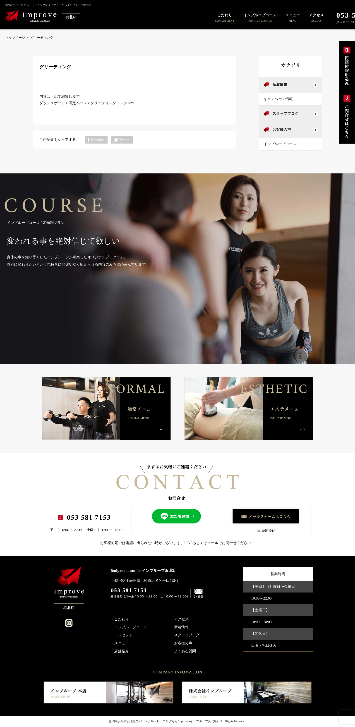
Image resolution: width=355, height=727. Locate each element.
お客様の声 (282, 130)
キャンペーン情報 (278, 99)
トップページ (15, 37)
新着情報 (280, 84)
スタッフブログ (285, 113)
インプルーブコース (280, 144)
